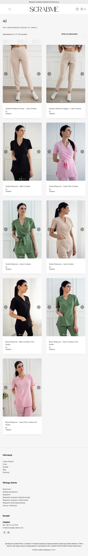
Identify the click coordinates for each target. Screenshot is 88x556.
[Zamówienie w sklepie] (73, 34)
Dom (4, 28)
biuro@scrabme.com (15, 528)
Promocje (6, 472)
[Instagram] (8, 532)
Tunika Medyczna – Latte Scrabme (61, 264)
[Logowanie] (77, 9)
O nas (5, 464)
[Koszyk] (83, 9)
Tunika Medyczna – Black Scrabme (18, 186)
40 (29, 28)
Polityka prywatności (10, 492)
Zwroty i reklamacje (10, 505)
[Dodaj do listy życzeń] (22, 112)
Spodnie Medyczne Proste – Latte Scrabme (21, 108)
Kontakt (5, 467)
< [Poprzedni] (5, 74)
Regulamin (6, 495)
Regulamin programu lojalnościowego (16, 497)
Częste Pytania (8, 461)
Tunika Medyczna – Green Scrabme (18, 264)
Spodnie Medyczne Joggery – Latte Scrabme (65, 108)
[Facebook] (4, 532)
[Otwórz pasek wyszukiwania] (10, 9)
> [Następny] (38, 74)
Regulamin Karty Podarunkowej (14, 503)
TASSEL (53, 550)
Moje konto (7, 489)
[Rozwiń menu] (5, 9)
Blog (4, 470)
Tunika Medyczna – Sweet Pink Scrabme (63, 186)
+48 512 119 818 (12, 525)
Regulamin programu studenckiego (15, 500)
